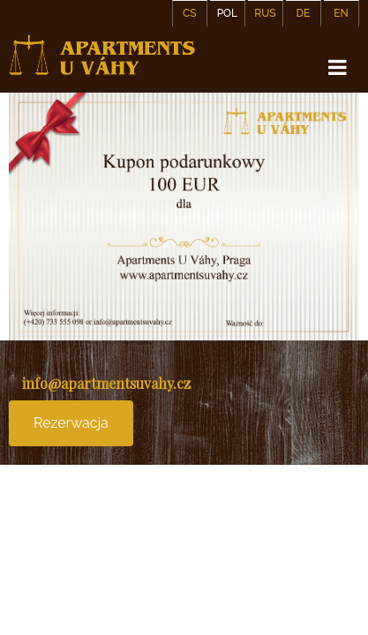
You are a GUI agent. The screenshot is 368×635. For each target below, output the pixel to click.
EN (341, 13)
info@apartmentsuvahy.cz (106, 383)
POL (227, 13)
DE (304, 13)
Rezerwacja (71, 423)
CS (190, 13)
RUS (264, 13)
